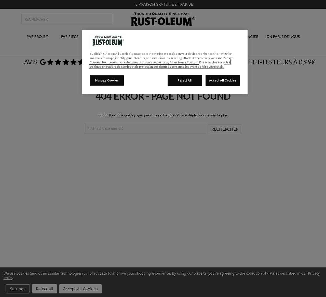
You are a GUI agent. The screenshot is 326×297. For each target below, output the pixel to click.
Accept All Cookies (222, 80)
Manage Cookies (107, 80)
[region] (165, 62)
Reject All (185, 80)
